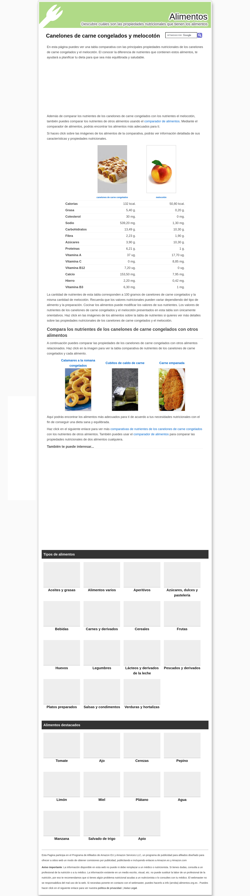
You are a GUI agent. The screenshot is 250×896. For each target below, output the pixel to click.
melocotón (161, 197)
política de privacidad (109, 888)
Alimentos (188, 16)
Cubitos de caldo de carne (125, 363)
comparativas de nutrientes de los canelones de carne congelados (156, 429)
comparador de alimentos (162, 121)
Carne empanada (171, 363)
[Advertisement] (125, 86)
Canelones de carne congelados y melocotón (103, 36)
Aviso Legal (130, 888)
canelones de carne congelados (112, 197)
